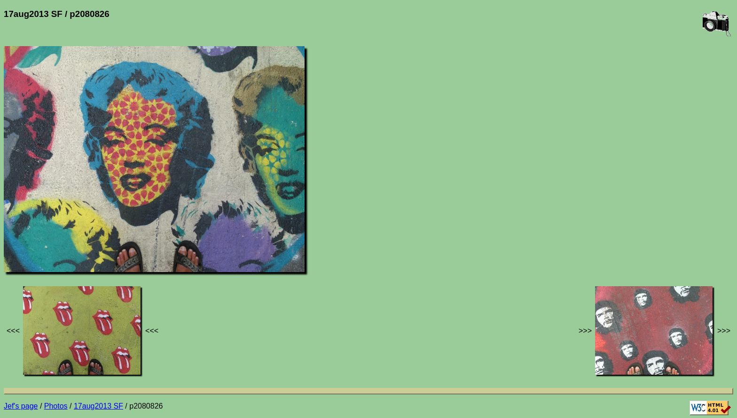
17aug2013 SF (98, 406)
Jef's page (21, 406)
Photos (56, 406)
